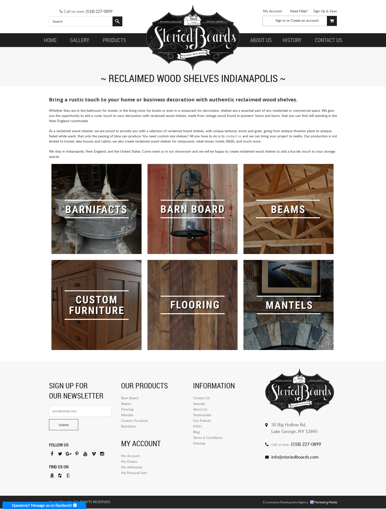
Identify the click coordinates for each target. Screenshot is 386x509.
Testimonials (202, 415)
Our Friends (202, 420)
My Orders (129, 461)
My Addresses (131, 467)
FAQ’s (197, 426)
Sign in (280, 20)
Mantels (127, 415)
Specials (199, 403)
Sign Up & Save (325, 11)
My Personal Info (134, 472)
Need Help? (299, 11)
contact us (233, 136)
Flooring (127, 409)
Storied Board (193, 38)
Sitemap (199, 443)
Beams (126, 403)
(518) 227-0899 (99, 11)
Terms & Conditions (208, 437)
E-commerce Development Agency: (286, 503)
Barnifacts (128, 426)
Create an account (305, 20)
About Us (200, 409)
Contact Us (201, 398)
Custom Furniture (134, 420)
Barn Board (129, 398)
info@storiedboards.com (295, 457)
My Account (272, 11)
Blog (196, 431)
